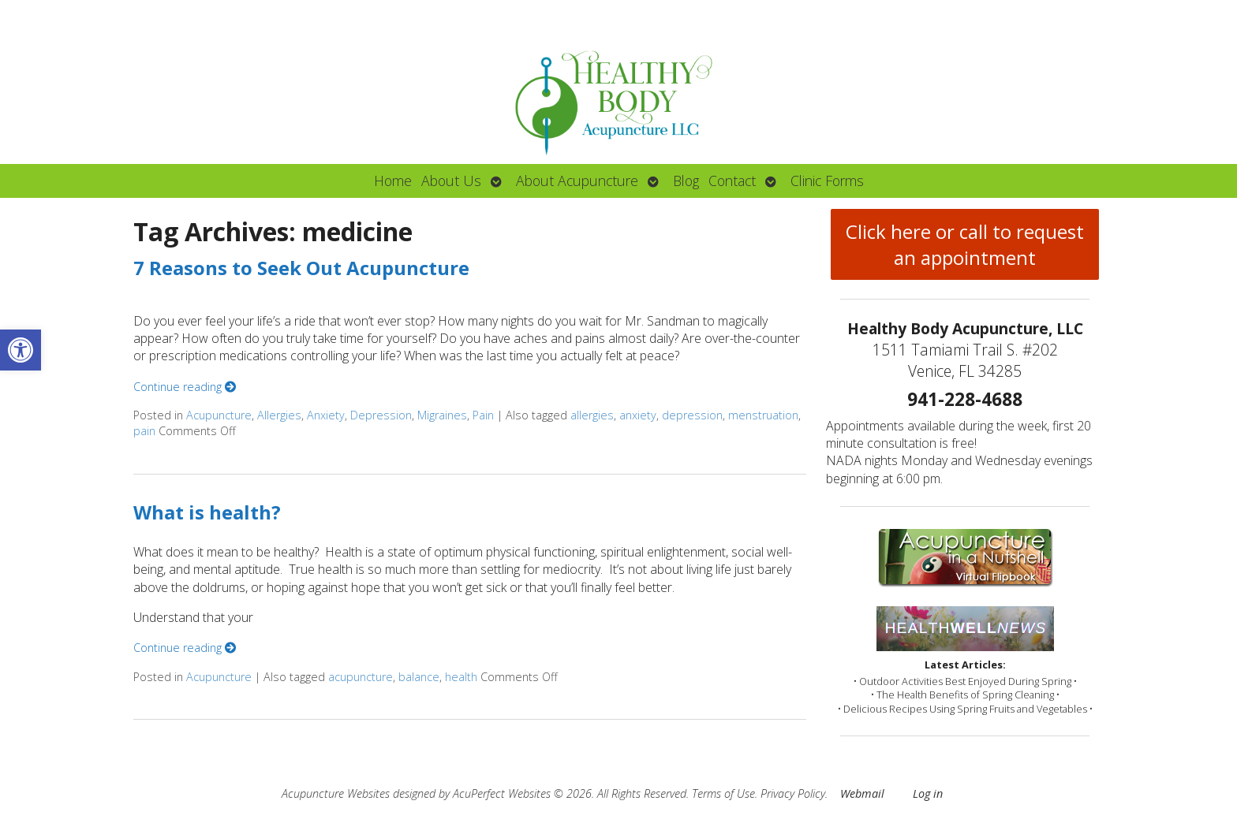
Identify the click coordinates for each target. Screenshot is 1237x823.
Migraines (442, 415)
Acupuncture (219, 415)
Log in (928, 793)
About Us (451, 180)
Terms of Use (723, 793)
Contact (732, 180)
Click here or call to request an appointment (965, 244)
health (461, 676)
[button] (20, 350)
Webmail (862, 793)
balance (418, 676)
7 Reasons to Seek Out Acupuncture (301, 268)
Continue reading (184, 386)
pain (144, 430)
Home (393, 180)
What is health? (207, 512)
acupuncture (360, 676)
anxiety (637, 415)
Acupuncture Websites (336, 793)
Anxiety (326, 415)
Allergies (279, 415)
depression (692, 415)
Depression (381, 415)
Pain (483, 415)
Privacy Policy (793, 793)
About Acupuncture (577, 180)
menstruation (763, 415)
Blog (686, 180)
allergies (592, 415)
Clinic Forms (827, 180)
